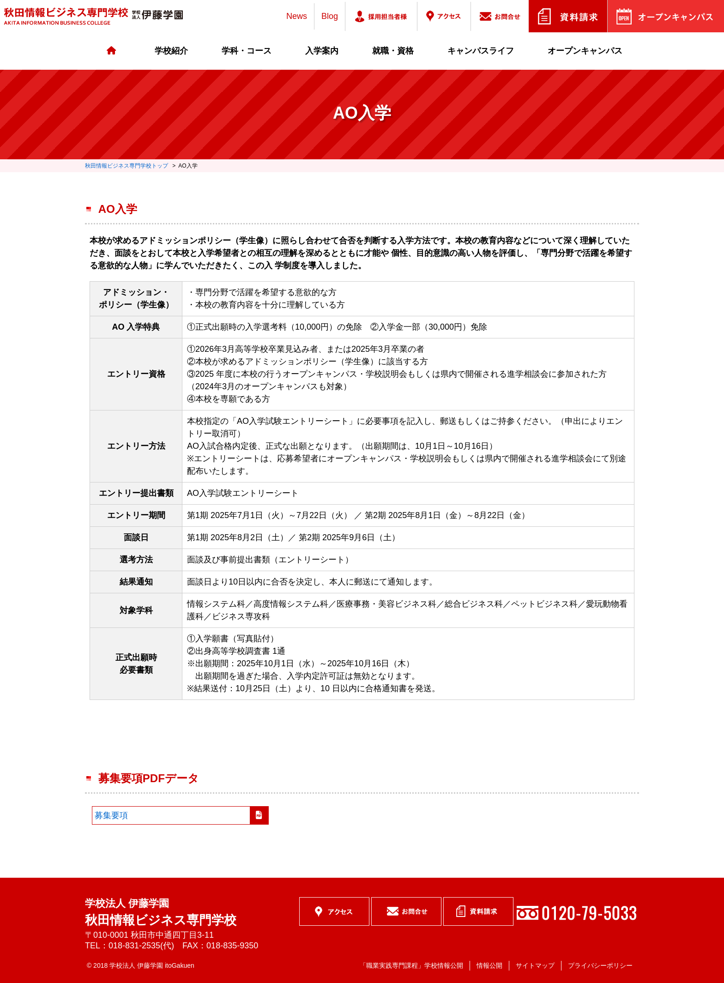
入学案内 (321, 50)
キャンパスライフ (480, 50)
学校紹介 (171, 50)
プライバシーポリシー (600, 965)
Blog (329, 16)
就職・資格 (393, 50)
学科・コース (247, 50)
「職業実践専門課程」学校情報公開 (411, 965)
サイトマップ (535, 965)
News (296, 16)
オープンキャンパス (585, 50)
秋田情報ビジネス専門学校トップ (126, 166)
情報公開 (489, 965)
